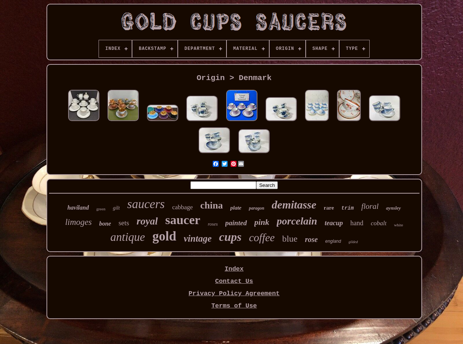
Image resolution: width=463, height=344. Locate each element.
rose (311, 239)
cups (230, 236)
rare (329, 208)
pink (261, 222)
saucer (182, 220)
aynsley (393, 208)
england (333, 241)
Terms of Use (234, 305)
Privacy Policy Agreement (234, 293)
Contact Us (234, 281)
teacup (334, 223)
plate (235, 208)
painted (236, 223)
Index (234, 269)
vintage (198, 238)
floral (370, 206)
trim (347, 208)
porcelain (297, 221)
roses (213, 224)
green (100, 209)
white (398, 225)
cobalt (379, 223)
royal (147, 221)
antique (127, 236)
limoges (78, 222)
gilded (353, 242)
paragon (256, 208)
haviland (78, 207)
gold (164, 236)
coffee (261, 237)
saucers (146, 204)
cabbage (182, 207)
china (211, 205)
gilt (116, 208)
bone (105, 223)
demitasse (294, 204)
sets (124, 223)
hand (356, 223)
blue (290, 238)
